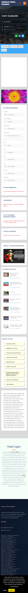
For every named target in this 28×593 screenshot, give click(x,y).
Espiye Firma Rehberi (6, 553)
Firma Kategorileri (13, 535)
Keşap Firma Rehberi (6, 565)
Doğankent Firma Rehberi (8, 550)
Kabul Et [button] (11, 590)
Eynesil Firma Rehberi (7, 555)
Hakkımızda (5, 46)
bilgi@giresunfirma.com (8, 527)
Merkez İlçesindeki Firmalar (8, 556)
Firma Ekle (4, 536)
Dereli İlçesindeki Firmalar (8, 547)
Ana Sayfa (4, 535)
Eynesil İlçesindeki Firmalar (8, 554)
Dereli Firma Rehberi (6, 548)
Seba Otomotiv (10, 362)
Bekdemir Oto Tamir (12, 348)
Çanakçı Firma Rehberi (7, 546)
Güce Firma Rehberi (6, 562)
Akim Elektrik (9, 384)
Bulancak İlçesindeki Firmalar (9, 540)
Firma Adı (5, 111)
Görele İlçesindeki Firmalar (8, 559)
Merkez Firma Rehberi (7, 558)
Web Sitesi (5, 177)
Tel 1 (5, 149)
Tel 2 (5, 156)
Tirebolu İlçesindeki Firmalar (8, 571)
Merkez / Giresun (6, 530)
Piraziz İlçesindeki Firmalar (8, 566)
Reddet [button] (5, 590)
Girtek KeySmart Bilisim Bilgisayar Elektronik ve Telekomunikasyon (12, 374)
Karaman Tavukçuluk (12, 379)
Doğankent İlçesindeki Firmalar (9, 549)
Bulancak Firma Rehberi (7, 541)
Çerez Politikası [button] (14, 586)
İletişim (11, 536)
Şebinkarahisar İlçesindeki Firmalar (10, 568)
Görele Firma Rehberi (6, 560)
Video (4, 50)
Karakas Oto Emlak (11, 357)
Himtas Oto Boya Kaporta (13, 353)
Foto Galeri (13, 46)
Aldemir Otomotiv (11, 366)
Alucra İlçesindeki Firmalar (8, 537)
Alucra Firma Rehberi (6, 538)
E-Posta (5, 170)
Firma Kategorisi (7, 118)
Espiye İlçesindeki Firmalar (8, 552)
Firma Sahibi (6, 125)
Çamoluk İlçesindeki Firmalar (8, 542)
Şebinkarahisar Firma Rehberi (9, 570)
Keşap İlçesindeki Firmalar (8, 564)
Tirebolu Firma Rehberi (7, 572)
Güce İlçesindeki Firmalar (7, 561)
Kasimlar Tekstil (10, 343)
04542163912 (6, 22)
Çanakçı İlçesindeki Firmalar (8, 544)
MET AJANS (15, 452)
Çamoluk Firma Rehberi (7, 543)
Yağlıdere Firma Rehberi (7, 574)
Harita (20, 46)
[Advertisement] (14, 72)
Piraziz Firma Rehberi (7, 567)
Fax (5, 163)
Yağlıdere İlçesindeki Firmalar (9, 573)
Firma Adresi (6, 132)
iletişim (24, 475)
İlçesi (4, 142)
